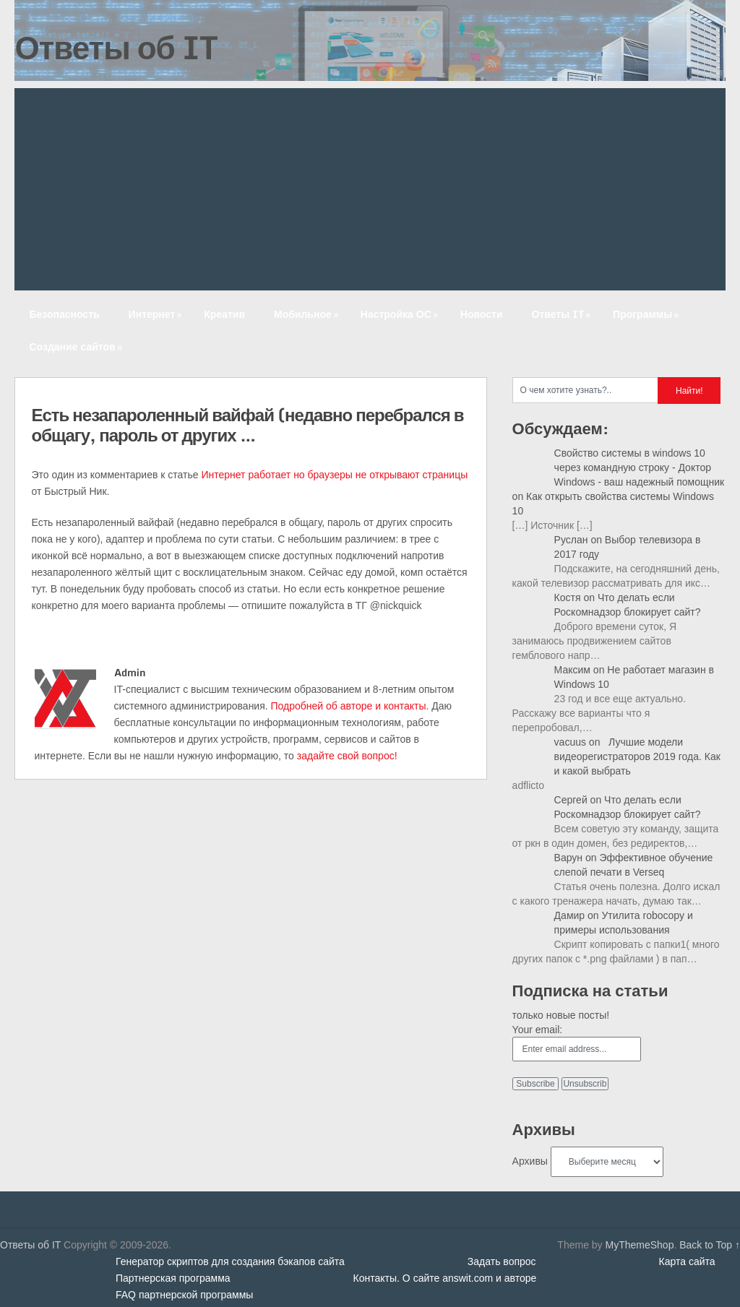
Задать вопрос (502, 1261)
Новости (481, 314)
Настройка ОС (401, 314)
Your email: (537, 1029)
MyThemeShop (639, 1245)
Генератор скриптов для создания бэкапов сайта (230, 1261)
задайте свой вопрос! (347, 756)
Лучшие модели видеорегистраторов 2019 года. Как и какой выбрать (637, 756)
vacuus (570, 742)
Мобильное (307, 314)
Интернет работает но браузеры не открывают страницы (334, 474)
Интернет (157, 314)
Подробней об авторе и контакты (348, 706)
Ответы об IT (115, 47)
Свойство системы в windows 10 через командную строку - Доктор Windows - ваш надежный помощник (639, 467)
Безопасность (64, 314)
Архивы (530, 1161)
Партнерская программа (173, 1278)
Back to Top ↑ (709, 1245)
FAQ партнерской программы (184, 1294)
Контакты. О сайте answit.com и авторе (445, 1278)
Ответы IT (563, 314)
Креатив (224, 314)
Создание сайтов (76, 346)
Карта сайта (687, 1261)
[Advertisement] (370, 189)
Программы (647, 314)
